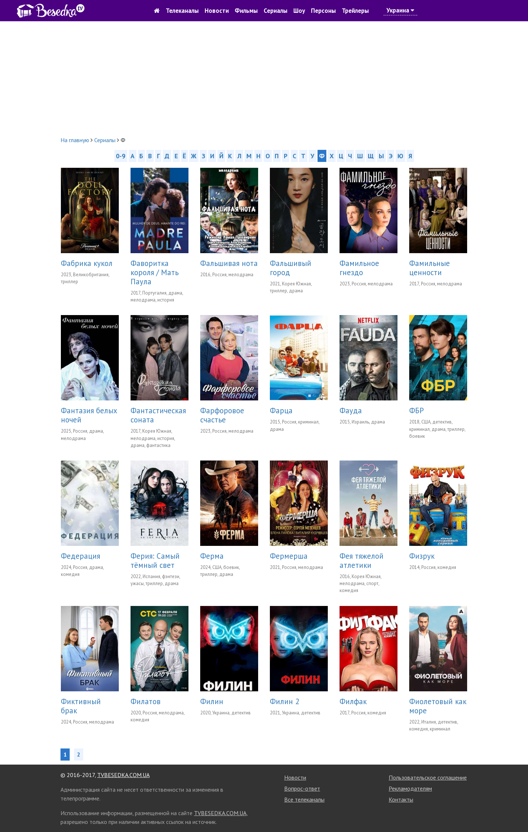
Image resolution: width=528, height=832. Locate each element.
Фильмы (246, 11)
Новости (217, 11)
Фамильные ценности (429, 267)
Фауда (351, 410)
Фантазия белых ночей (89, 415)
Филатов (146, 701)
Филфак (353, 701)
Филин (211, 701)
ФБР (416, 410)
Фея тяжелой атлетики (362, 560)
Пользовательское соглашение (428, 777)
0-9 (120, 156)
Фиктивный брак (81, 705)
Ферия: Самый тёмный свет (155, 560)
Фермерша (289, 556)
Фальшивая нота (229, 263)
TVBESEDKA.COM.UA (123, 775)
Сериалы (275, 11)
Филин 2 (284, 701)
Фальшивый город (290, 267)
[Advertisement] (264, 78)
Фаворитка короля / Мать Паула (155, 272)
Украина (400, 10)
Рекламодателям (410, 788)
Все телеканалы (304, 799)
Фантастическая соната (158, 415)
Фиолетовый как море (437, 705)
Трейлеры (355, 11)
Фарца (281, 410)
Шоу (299, 11)
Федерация (80, 556)
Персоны (323, 11)
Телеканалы (182, 11)
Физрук (421, 556)
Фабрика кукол (87, 263)
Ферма (212, 556)
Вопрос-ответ (302, 788)
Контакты (401, 799)
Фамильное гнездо (359, 267)
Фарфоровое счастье (222, 415)
